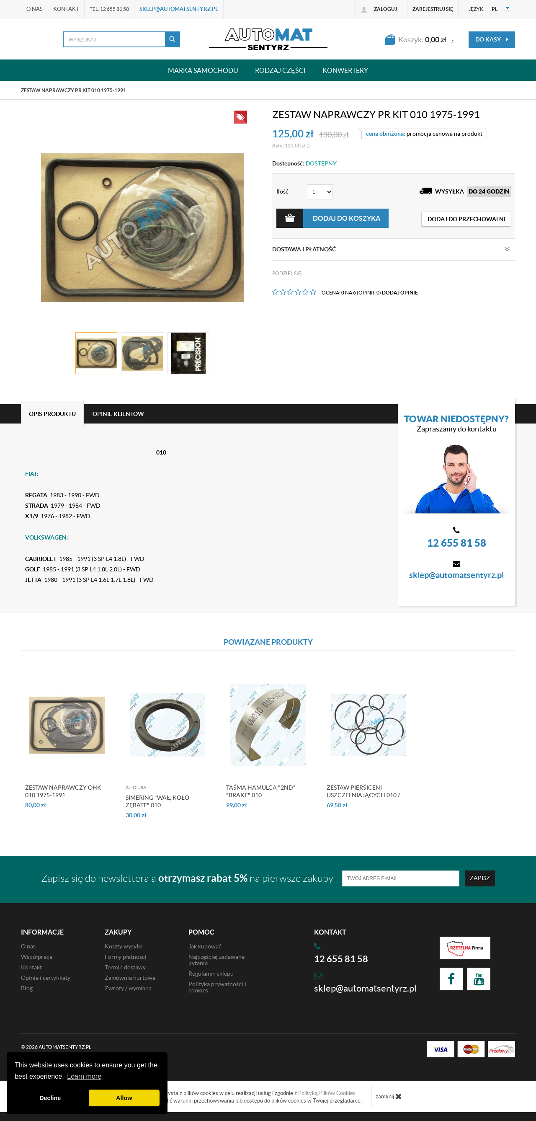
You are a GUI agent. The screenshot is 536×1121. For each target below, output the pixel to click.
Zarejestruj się (432, 9)
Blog (27, 988)
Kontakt (66, 9)
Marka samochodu (203, 70)
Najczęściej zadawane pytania (216, 959)
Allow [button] (124, 1098)
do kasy (491, 39)
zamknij (389, 1096)
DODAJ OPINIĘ (400, 292)
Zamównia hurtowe (130, 977)
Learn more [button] (84, 1076)
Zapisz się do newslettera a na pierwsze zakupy (187, 878)
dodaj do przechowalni (466, 219)
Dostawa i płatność (391, 249)
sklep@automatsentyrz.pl (178, 9)
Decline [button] (50, 1098)
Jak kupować (205, 946)
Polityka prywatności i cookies (217, 987)
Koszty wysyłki (124, 946)
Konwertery (345, 70)
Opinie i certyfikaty (45, 977)
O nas (34, 9)
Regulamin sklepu (211, 973)
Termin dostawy (125, 967)
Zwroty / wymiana (128, 988)
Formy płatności (126, 956)
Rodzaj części (280, 70)
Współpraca (36, 956)
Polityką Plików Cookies (327, 1093)
